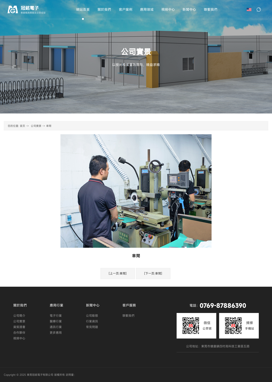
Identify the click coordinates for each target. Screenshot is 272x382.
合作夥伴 (19, 333)
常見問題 (92, 327)
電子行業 (56, 316)
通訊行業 (56, 327)
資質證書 (19, 327)
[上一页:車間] (118, 273)
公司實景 (36, 126)
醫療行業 (56, 321)
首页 (22, 126)
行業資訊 (92, 321)
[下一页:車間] (153, 273)
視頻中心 (19, 338)
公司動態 (92, 316)
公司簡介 (19, 316)
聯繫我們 (128, 316)
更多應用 (56, 333)
